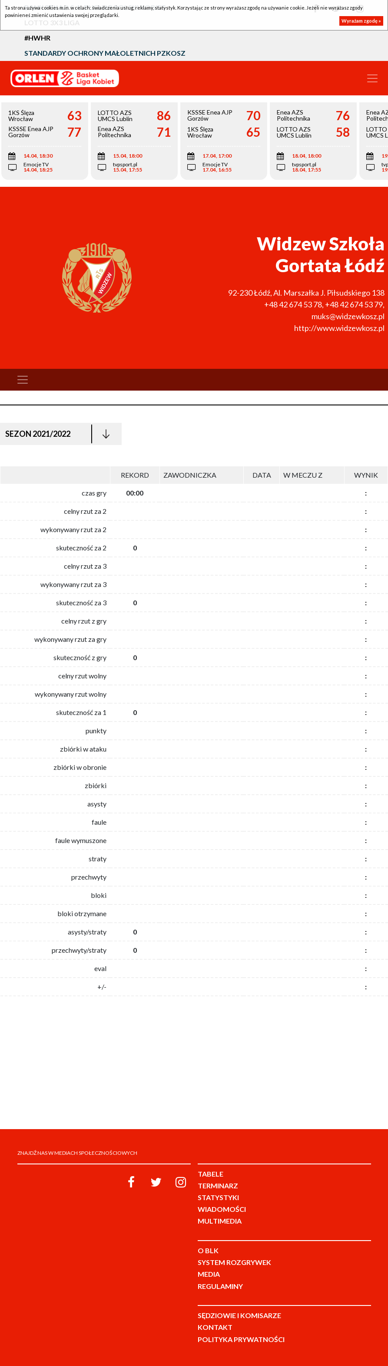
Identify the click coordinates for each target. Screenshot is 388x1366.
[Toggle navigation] (372, 78)
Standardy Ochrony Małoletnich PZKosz (105, 53)
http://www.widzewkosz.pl (339, 328)
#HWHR (37, 38)
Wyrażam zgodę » (361, 21)
